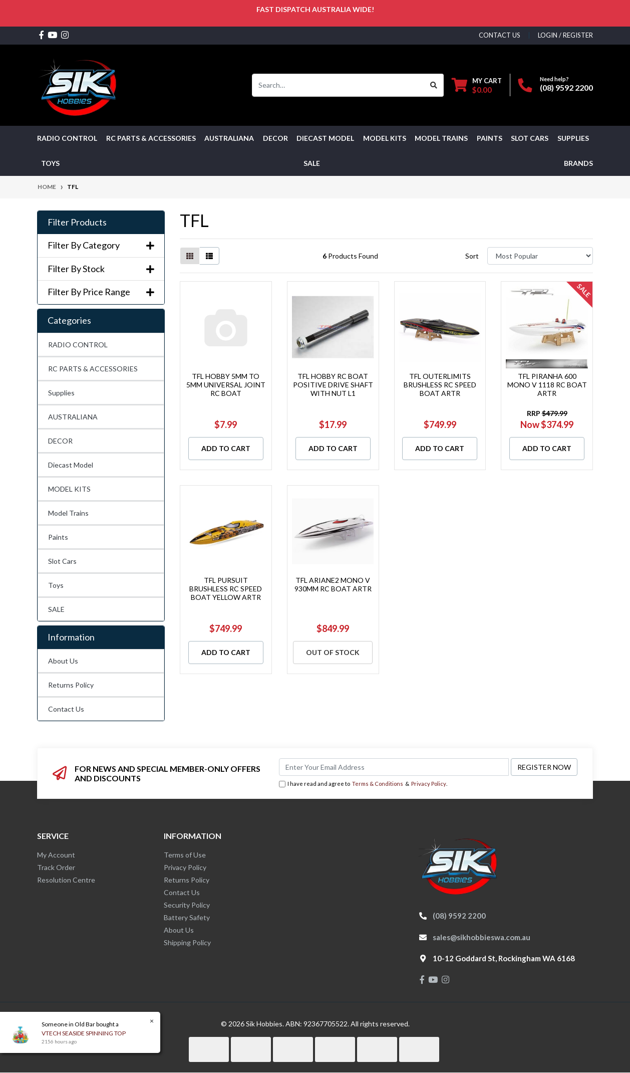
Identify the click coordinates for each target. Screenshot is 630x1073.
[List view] (209, 256)
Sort (472, 256)
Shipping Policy (187, 942)
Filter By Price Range (101, 292)
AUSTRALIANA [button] (229, 138)
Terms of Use (185, 854)
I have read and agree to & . (363, 784)
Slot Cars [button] (529, 138)
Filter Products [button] (77, 222)
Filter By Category (101, 245)
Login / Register (565, 35)
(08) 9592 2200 (566, 87)
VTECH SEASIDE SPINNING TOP (83, 1033)
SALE (311, 163)
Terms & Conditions (377, 783)
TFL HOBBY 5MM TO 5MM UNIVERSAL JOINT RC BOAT (225, 384)
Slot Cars (62, 561)
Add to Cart (225, 448)
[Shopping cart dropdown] (476, 85)
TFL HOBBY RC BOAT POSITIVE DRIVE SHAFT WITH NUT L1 (333, 384)
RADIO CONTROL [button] (67, 138)
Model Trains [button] (441, 138)
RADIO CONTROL (78, 344)
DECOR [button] (275, 138)
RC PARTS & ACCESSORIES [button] (151, 138)
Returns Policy (71, 685)
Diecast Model (70, 465)
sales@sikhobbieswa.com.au (481, 937)
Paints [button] (489, 138)
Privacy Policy (428, 783)
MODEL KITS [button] (384, 138)
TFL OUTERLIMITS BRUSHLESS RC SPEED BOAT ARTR (440, 384)
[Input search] (338, 85)
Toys (56, 585)
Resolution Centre (66, 880)
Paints (58, 537)
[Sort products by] (540, 256)
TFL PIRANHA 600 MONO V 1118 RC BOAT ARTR (547, 384)
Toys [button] (50, 163)
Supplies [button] (573, 138)
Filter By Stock (101, 269)
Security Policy (187, 905)
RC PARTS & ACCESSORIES (93, 368)
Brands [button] (578, 163)
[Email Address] (394, 767)
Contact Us (66, 709)
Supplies (61, 392)
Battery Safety (187, 917)
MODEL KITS (69, 489)
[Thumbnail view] (190, 256)
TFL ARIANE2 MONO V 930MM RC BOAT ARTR (333, 584)
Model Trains (68, 513)
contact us (499, 35)
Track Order (56, 867)
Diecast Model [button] (325, 138)
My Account (56, 854)
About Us (63, 661)
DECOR (60, 441)
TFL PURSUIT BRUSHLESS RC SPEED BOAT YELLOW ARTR (225, 588)
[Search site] (434, 85)
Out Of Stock (333, 652)
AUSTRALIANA (73, 416)
